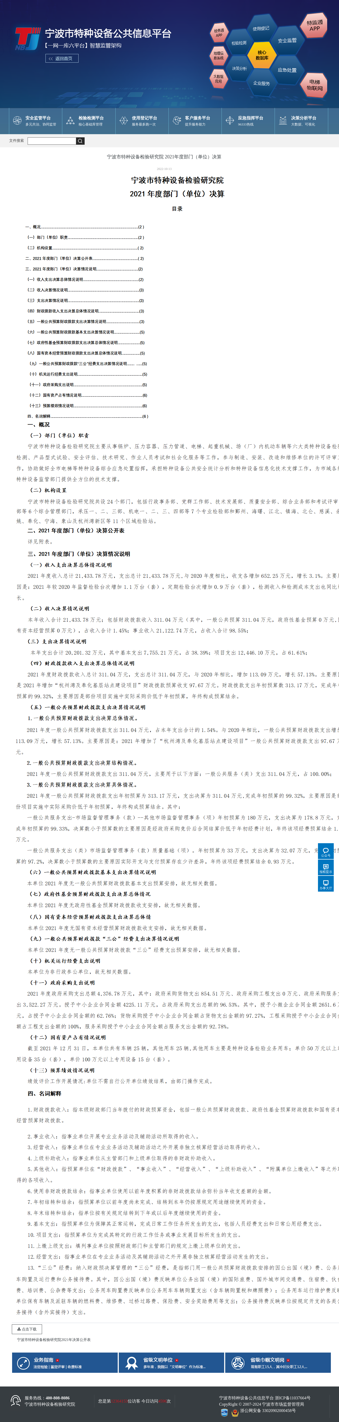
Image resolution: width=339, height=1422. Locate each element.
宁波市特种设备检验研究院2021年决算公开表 (54, 1340)
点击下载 (27, 1329)
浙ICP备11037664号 (293, 1398)
